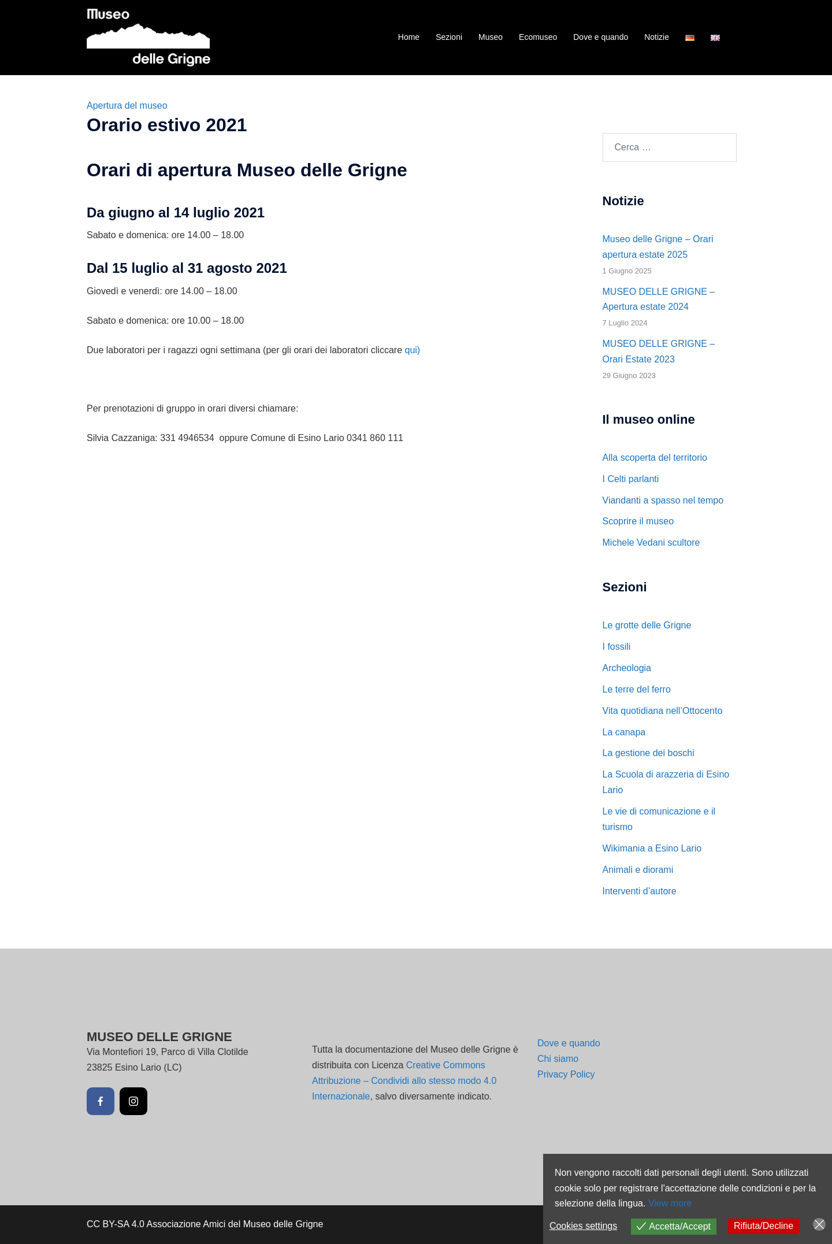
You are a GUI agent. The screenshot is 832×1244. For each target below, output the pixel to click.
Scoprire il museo (638, 521)
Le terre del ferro (637, 689)
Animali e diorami (638, 870)
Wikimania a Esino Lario (652, 848)
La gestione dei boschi (648, 753)
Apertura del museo (127, 105)
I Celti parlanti (631, 479)
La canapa (624, 732)
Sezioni (449, 37)
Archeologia (627, 668)
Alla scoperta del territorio (655, 457)
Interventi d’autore (640, 891)
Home (408, 37)
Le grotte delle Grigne (647, 625)
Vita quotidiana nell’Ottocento (663, 711)
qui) (412, 350)
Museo (490, 37)
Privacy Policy (566, 1074)
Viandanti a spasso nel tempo (663, 500)
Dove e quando (600, 37)
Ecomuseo (538, 37)
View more (670, 1203)
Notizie (656, 37)
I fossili (617, 646)
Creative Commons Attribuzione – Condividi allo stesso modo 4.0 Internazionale (404, 1080)
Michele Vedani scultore (651, 542)
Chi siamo (557, 1059)
